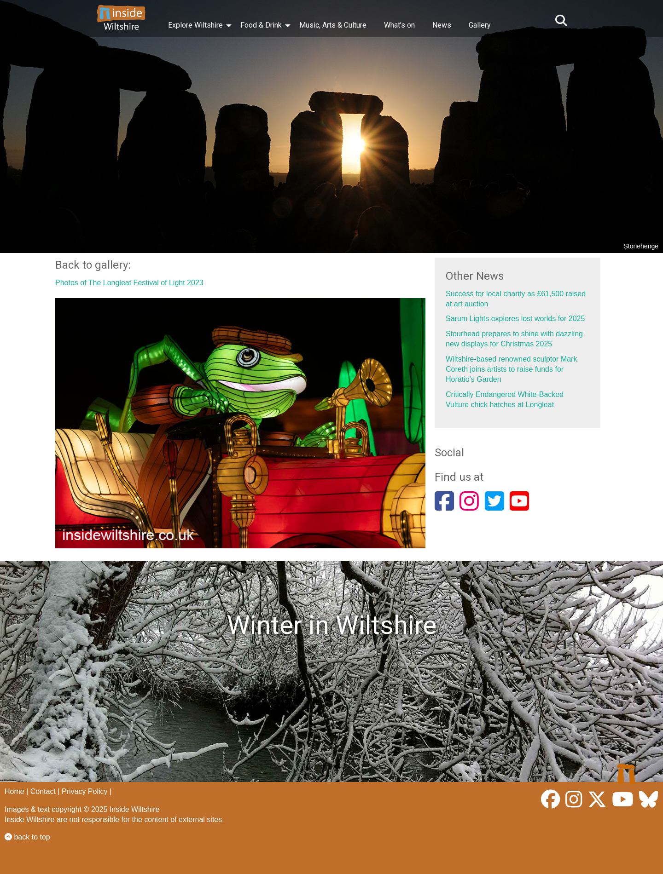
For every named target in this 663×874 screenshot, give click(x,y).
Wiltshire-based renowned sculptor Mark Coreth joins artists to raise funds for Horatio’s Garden (511, 369)
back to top (27, 837)
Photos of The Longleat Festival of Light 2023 (129, 283)
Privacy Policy (85, 791)
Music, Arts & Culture (332, 25)
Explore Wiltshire (195, 25)
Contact (43, 791)
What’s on (399, 25)
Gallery (480, 25)
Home (14, 791)
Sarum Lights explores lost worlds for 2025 (515, 318)
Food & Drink (261, 25)
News (441, 25)
